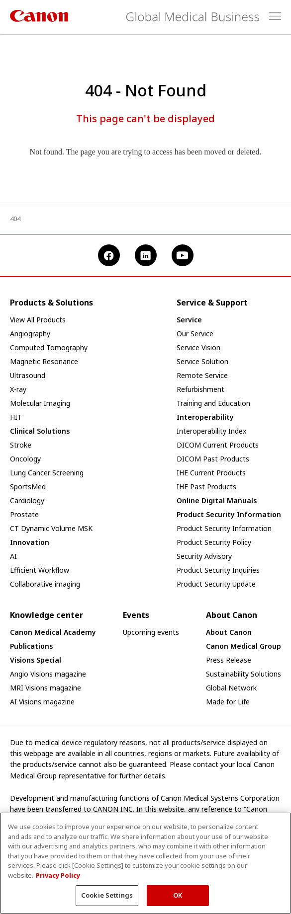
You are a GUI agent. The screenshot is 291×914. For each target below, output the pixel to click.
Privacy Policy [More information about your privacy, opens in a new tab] (58, 880)
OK (177, 901)
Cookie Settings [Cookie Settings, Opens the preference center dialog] (107, 901)
